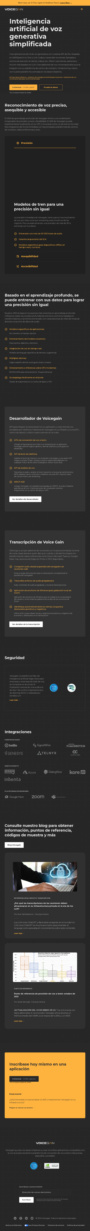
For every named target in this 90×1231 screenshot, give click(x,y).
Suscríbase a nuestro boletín (30, 1187)
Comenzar (23, 87)
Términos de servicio (56, 1225)
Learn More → (66, 3)
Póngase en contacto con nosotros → (22, 1108)
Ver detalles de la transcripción (26, 624)
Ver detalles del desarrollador (25, 499)
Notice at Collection (14, 1225)
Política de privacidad (75, 1225)
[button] (81, 9)
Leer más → (15, 700)
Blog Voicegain (14, 845)
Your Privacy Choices (34, 1225)
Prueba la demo (51, 87)
